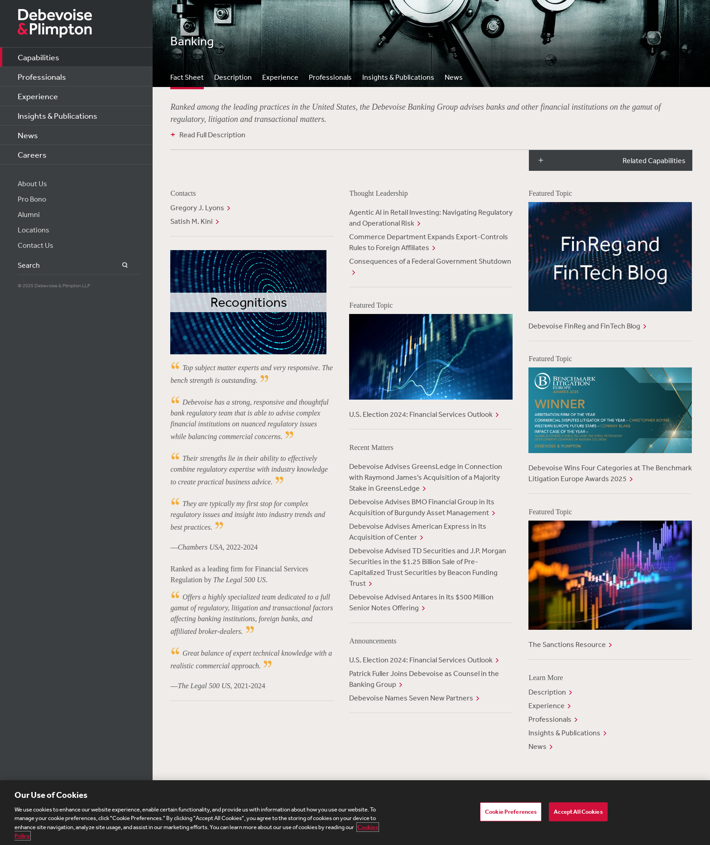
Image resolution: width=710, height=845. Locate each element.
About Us (32, 183)
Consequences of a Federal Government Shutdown (430, 261)
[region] (355, 812)
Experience (38, 96)
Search (120, 265)
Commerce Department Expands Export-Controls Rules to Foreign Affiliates (428, 242)
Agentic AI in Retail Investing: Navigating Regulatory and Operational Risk (431, 217)
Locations (33, 229)
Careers (32, 154)
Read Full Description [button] (212, 134)
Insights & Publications (57, 116)
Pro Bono (32, 198)
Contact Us (35, 245)
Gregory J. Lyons (197, 207)
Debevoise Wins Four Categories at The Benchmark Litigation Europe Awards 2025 (610, 473)
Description (233, 77)
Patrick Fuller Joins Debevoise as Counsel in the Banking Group (424, 679)
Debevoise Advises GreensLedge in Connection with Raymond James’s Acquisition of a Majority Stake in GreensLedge (425, 477)
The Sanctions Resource (567, 644)
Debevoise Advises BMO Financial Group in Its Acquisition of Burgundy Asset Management (421, 507)
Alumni (29, 214)
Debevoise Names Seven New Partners (411, 697)
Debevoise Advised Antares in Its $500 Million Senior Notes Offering (421, 602)
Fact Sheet (187, 77)
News (28, 135)
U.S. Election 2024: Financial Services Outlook (421, 414)
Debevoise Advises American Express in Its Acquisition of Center (417, 531)
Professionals (42, 77)
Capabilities (38, 57)
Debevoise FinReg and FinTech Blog (584, 325)
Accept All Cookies (578, 812)
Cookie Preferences (511, 812)
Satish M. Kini (191, 221)
